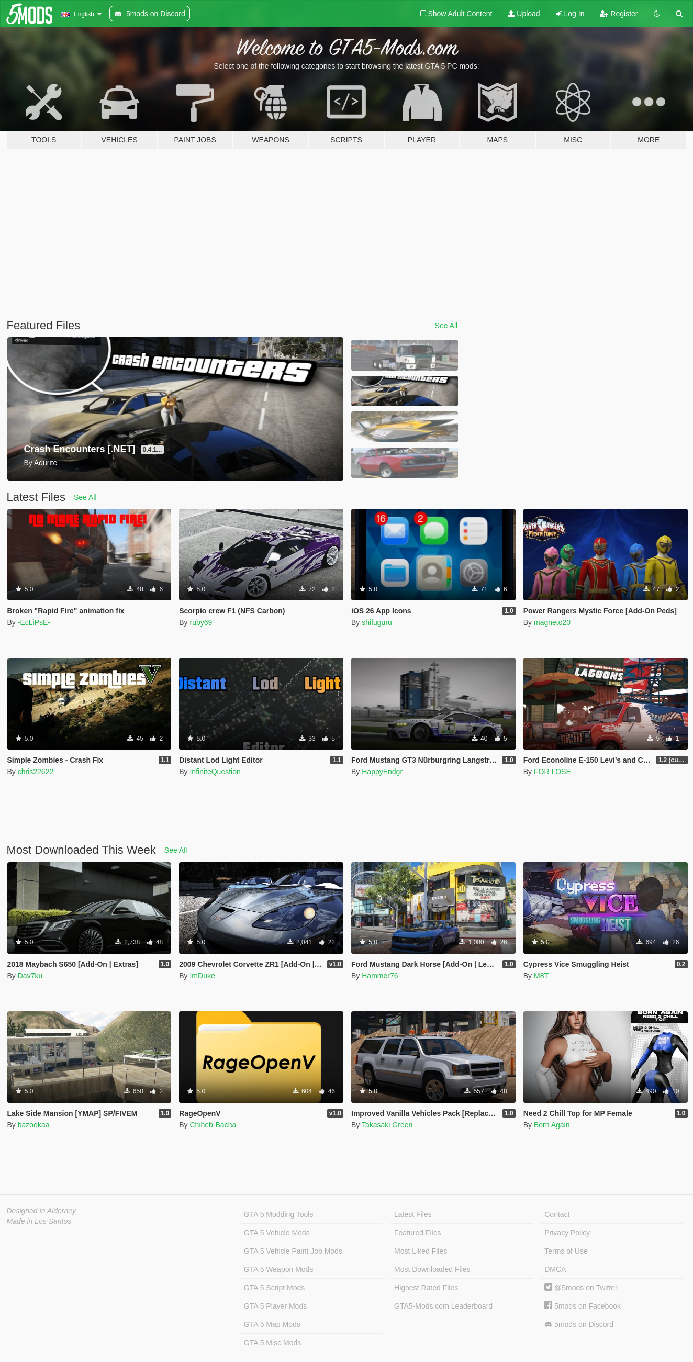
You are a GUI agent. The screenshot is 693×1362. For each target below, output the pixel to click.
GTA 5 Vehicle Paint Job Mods (293, 1251)
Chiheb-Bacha (212, 1125)
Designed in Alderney (41, 1211)
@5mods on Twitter (580, 1287)
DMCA (555, 1269)
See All (446, 325)
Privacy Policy (567, 1233)
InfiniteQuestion (214, 771)
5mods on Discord (578, 1324)
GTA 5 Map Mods (272, 1324)
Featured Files (417, 1233)
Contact (556, 1214)
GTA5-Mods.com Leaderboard (443, 1306)
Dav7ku (30, 976)
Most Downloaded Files (432, 1269)
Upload (524, 13)
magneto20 (552, 622)
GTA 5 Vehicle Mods (277, 1233)
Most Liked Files (420, 1251)
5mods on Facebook (582, 1306)
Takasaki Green (387, 1125)
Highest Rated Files (426, 1287)
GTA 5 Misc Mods (272, 1342)
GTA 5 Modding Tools (279, 1214)
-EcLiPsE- (34, 622)
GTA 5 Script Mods (274, 1287)
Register (619, 13)
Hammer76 (380, 976)
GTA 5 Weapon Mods (279, 1269)
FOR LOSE (552, 771)
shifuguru (377, 622)
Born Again (552, 1125)
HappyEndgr (382, 771)
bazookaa (34, 1125)
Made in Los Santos (39, 1221)
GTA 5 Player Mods (275, 1306)
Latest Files (413, 1214)
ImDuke (202, 976)
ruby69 (200, 622)
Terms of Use (565, 1251)
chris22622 (36, 771)
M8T (541, 976)
